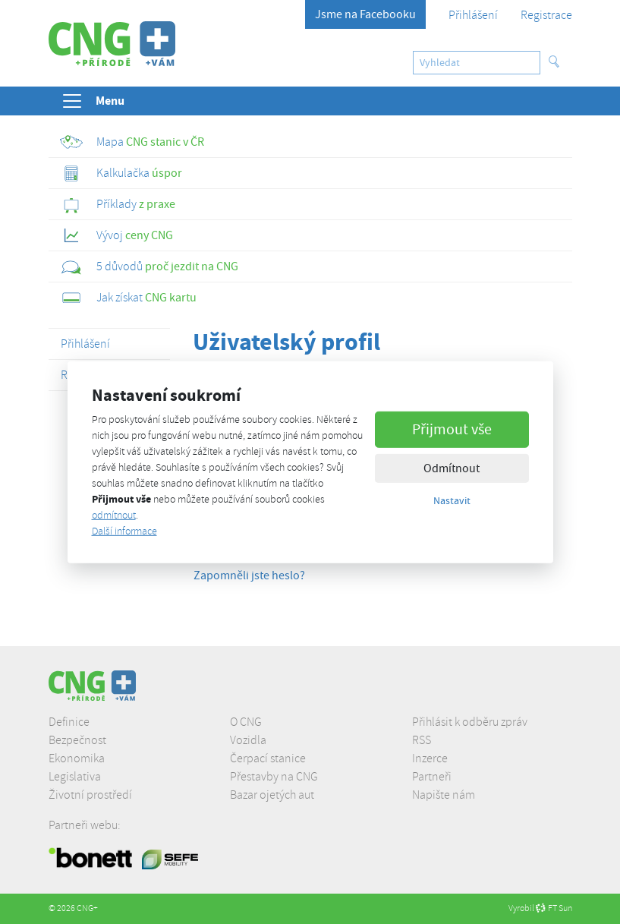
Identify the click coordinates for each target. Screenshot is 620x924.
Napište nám (443, 795)
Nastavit (452, 500)
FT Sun (554, 908)
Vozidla (248, 740)
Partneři (432, 776)
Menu (92, 101)
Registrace (546, 15)
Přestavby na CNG (274, 776)
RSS (421, 740)
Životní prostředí (90, 795)
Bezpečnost (77, 740)
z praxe (117, 204)
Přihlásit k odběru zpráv (469, 722)
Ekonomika (77, 758)
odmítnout (114, 515)
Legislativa (75, 776)
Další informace (124, 531)
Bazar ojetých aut (272, 795)
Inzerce (430, 758)
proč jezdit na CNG (149, 266)
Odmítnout (451, 468)
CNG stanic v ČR (132, 142)
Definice (69, 722)
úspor (121, 173)
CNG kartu (128, 297)
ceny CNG (116, 235)
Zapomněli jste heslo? (249, 575)
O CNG (246, 722)
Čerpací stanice (268, 758)
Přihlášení (473, 15)
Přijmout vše (452, 429)
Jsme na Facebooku (365, 14)
